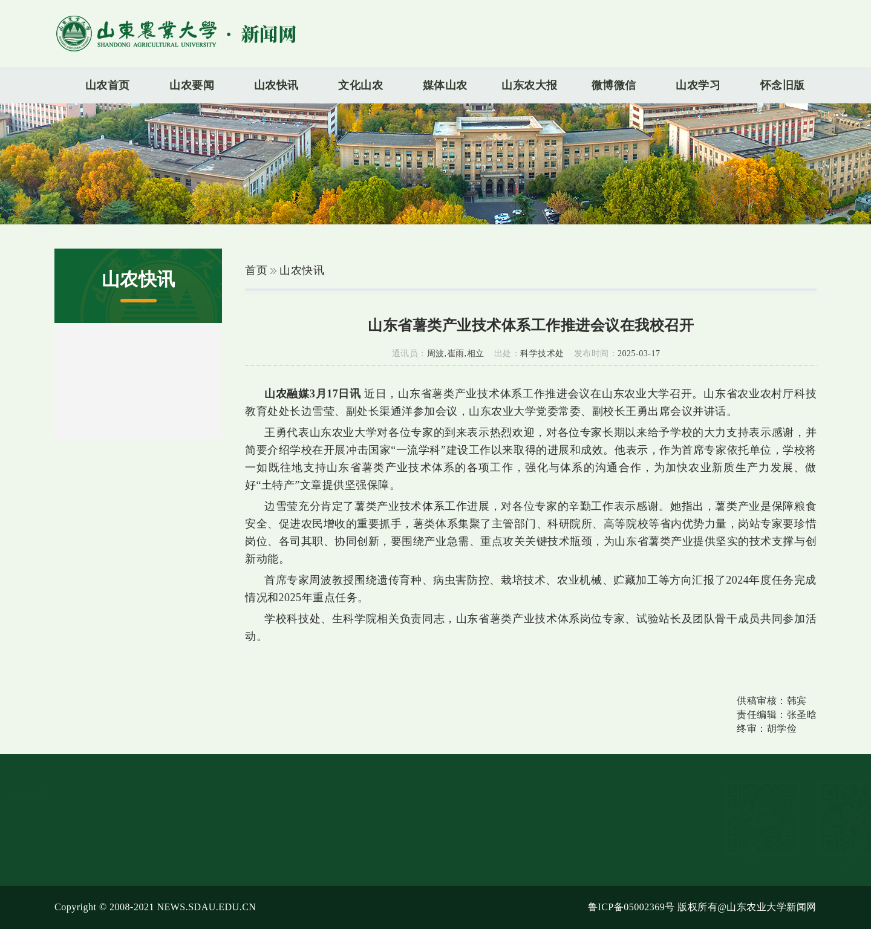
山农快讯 (301, 270)
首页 (256, 270)
